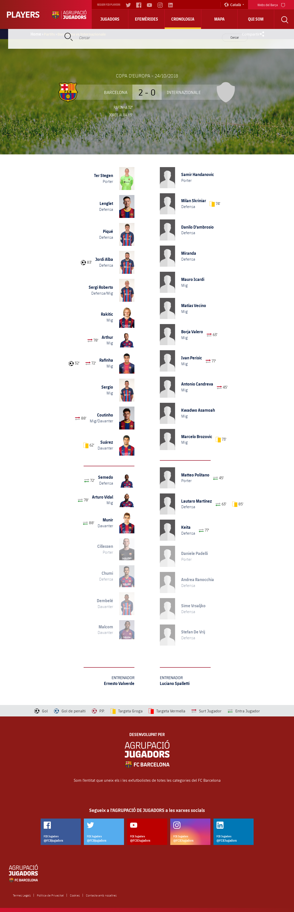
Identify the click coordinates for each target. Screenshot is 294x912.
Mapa (219, 19)
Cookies (75, 895)
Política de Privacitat (50, 895)
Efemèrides (146, 19)
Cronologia (182, 19)
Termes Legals (22, 895)
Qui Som (256, 19)
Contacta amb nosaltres (101, 895)
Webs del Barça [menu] (271, 4)
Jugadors (109, 19)
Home (35, 34)
